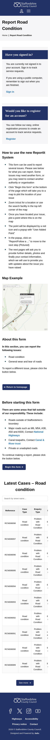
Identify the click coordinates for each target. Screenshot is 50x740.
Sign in (10, 91)
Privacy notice (19, 724)
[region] (25, 589)
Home (4, 35)
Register (11, 139)
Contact (34, 724)
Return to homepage (16, 387)
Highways (17, 719)
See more (24, 683)
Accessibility (31, 719)
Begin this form (13, 467)
